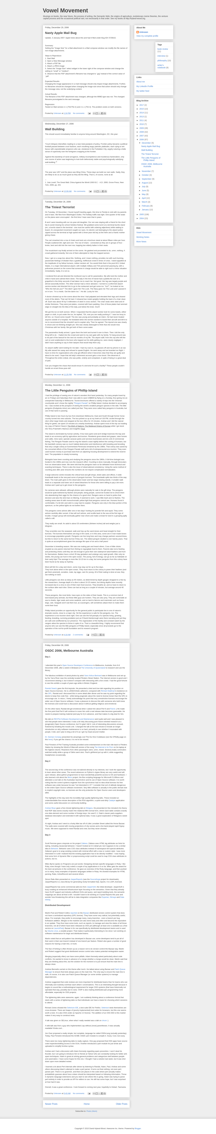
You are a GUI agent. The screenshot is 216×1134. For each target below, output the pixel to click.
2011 (141, 120)
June (144, 190)
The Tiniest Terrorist (60, 207)
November (146, 171)
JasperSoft (91, 887)
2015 (141, 109)
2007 (141, 136)
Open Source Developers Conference (77, 665)
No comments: (79, 113)
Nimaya (113, 897)
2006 (141, 139)
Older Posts (121, 1104)
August (145, 183)
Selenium (105, 1008)
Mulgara (89, 808)
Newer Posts (51, 1104)
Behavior (54, 849)
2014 (141, 112)
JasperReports (77, 879)
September (147, 179)
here (50, 739)
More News (141, 241)
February (146, 206)
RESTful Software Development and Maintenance (74, 719)
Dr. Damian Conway (53, 737)
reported (73, 913)
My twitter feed (142, 91)
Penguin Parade (80, 403)
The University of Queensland (93, 668)
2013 (141, 116)
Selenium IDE (72, 1008)
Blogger (138, 1128)
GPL (50, 693)
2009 (141, 128)
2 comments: (78, 635)
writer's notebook (162, 66)
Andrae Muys (50, 808)
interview (161, 56)
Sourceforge (95, 879)
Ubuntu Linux (53, 931)
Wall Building (55, 129)
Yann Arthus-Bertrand (93, 675)
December (146, 143)
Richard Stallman (108, 691)
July (144, 186)
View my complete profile (147, 36)
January (145, 209)
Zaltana (84, 843)
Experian (105, 897)
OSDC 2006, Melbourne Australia (69, 650)
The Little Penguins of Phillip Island (71, 390)
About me (140, 82)
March (145, 202)
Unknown (143, 32)
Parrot (112, 709)
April (144, 198)
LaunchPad (58, 928)
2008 (141, 132)
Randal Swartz (51, 688)
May (144, 194)
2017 (141, 105)
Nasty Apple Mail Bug (61, 33)
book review (163, 49)
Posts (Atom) (92, 1111)
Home (87, 1104)
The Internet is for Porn (103, 747)
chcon (104, 1020)
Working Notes (142, 237)
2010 (141, 124)
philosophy (162, 60)
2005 (141, 214)
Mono (70, 777)
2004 (141, 218)
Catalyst (112, 800)
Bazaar (86, 913)
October (145, 175)
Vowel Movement (65, 10)
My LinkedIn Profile (144, 86)
